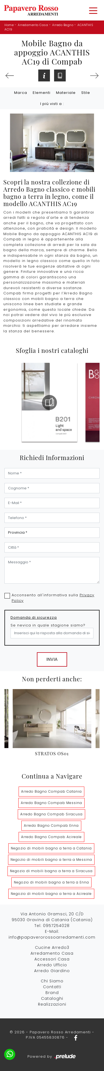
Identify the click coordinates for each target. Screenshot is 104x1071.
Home (9, 25)
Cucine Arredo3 (52, 947)
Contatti (52, 987)
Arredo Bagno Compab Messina (51, 802)
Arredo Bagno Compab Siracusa (51, 814)
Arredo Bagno (62, 25)
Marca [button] (20, 92)
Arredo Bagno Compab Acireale (51, 836)
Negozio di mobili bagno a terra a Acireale (51, 893)
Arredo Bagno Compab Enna (51, 825)
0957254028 (56, 925)
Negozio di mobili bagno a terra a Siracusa (51, 871)
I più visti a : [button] (52, 103)
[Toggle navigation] (93, 10)
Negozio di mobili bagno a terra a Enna (51, 882)
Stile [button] (85, 92)
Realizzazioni (52, 1004)
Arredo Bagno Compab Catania (51, 791)
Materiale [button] (66, 92)
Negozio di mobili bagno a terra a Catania (51, 848)
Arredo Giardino (52, 971)
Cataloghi (52, 998)
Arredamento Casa (33, 25)
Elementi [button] (41, 92)
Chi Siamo (52, 981)
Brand (52, 992)
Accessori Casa (52, 959)
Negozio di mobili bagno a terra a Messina (51, 859)
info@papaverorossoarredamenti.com (52, 937)
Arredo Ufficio (52, 965)
